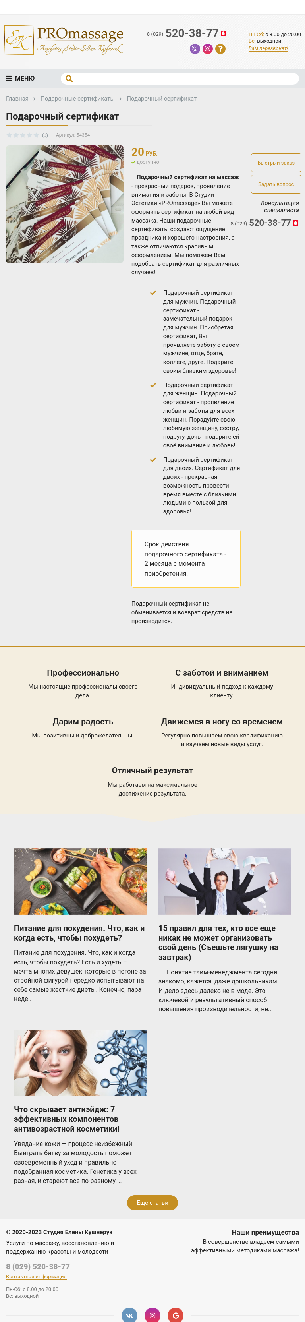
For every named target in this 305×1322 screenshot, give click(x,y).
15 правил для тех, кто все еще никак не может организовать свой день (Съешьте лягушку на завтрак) (218, 942)
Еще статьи (152, 1202)
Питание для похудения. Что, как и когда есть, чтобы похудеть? (79, 933)
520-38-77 (187, 33)
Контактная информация (36, 1276)
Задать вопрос (276, 184)
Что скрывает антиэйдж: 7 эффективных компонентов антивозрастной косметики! (67, 1119)
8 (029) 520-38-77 (38, 1266)
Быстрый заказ (276, 163)
